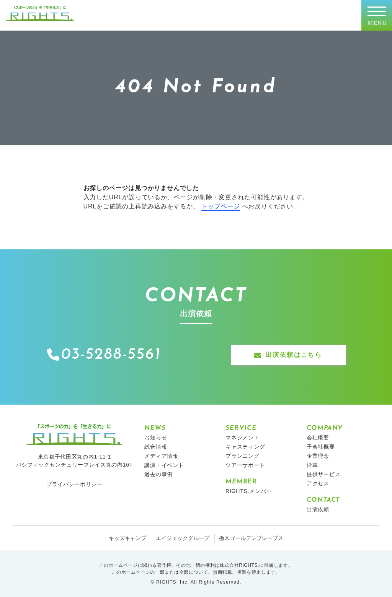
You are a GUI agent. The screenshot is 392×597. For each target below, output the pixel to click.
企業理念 (318, 456)
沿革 (312, 465)
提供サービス (324, 474)
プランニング (242, 456)
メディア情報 (161, 456)
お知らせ (155, 437)
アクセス (318, 483)
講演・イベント (164, 465)
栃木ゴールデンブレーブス (251, 538)
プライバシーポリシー (74, 484)
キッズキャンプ (127, 538)
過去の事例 (158, 474)
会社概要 (318, 437)
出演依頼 (318, 509)
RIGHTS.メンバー (248, 491)
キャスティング (245, 447)
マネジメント (242, 437)
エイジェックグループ (182, 538)
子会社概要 (321, 447)
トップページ (220, 206)
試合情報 (155, 447)
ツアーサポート (245, 465)
